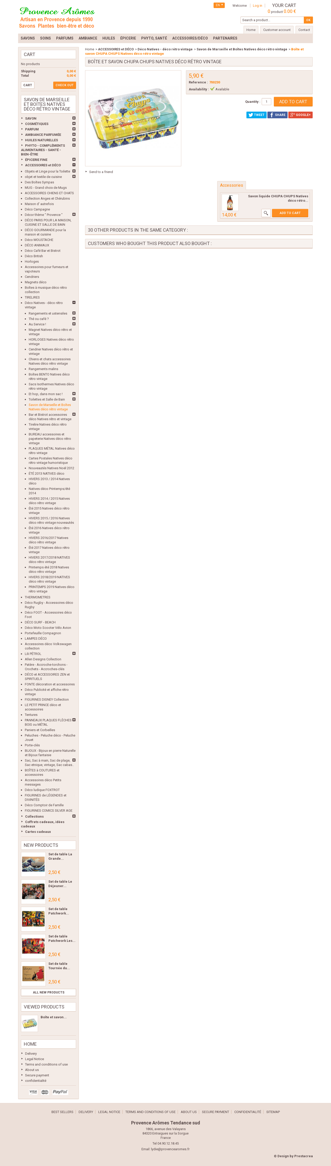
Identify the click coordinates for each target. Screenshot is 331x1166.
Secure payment (37, 1075)
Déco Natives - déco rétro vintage (165, 49)
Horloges (32, 261)
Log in (257, 5)
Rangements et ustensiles (48, 313)
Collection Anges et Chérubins (47, 198)
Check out (65, 85)
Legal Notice (34, 1059)
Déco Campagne (37, 209)
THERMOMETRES (37, 597)
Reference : (198, 82)
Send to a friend (101, 172)
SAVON (30, 118)
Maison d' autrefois (39, 204)
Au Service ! (37, 324)
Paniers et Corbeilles (40, 730)
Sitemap (273, 1112)
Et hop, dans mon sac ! (46, 394)
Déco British (34, 256)
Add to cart (290, 213)
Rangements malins (43, 369)
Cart (29, 54)
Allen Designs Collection (43, 659)
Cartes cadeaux (38, 832)
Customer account (277, 30)
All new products (48, 992)
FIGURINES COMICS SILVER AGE (48, 810)
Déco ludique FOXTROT (42, 790)
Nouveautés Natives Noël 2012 (51, 468)
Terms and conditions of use (46, 1064)
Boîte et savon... (54, 1017)
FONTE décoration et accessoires (50, 684)
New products (41, 845)
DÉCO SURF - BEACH (40, 622)
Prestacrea (303, 1156)
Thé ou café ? (39, 319)
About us (32, 1070)
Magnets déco (36, 282)
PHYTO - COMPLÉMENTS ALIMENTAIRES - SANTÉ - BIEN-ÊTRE (43, 150)
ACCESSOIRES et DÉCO (43, 165)
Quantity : (252, 102)
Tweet (257, 115)
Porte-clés (32, 745)
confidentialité (35, 1081)
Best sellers (62, 1112)
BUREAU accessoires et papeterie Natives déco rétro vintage (50, 438)
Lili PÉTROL (33, 654)
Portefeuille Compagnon (43, 633)
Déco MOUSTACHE (39, 240)
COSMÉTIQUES (36, 124)
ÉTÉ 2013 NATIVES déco (46, 473)
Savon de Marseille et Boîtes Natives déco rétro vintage (242, 49)
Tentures (31, 715)
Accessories (231, 185)
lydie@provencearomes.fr (170, 1149)
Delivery (31, 1053)
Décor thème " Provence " (44, 215)
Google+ (300, 115)
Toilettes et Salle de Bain (47, 399)
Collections (34, 816)
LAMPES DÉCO (36, 638)
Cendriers (32, 277)
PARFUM (32, 129)
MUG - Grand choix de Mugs (46, 188)
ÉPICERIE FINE (36, 160)
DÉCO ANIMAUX (37, 245)
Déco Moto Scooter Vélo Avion (48, 628)
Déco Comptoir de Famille (44, 805)
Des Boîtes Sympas (39, 182)
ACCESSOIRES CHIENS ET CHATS (49, 193)
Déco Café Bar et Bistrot (43, 251)
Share (277, 115)
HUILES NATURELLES (41, 140)
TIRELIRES (32, 297)
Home (30, 1044)
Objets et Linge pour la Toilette (47, 171)
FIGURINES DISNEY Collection (47, 699)
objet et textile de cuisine (43, 177)
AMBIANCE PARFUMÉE (43, 135)
